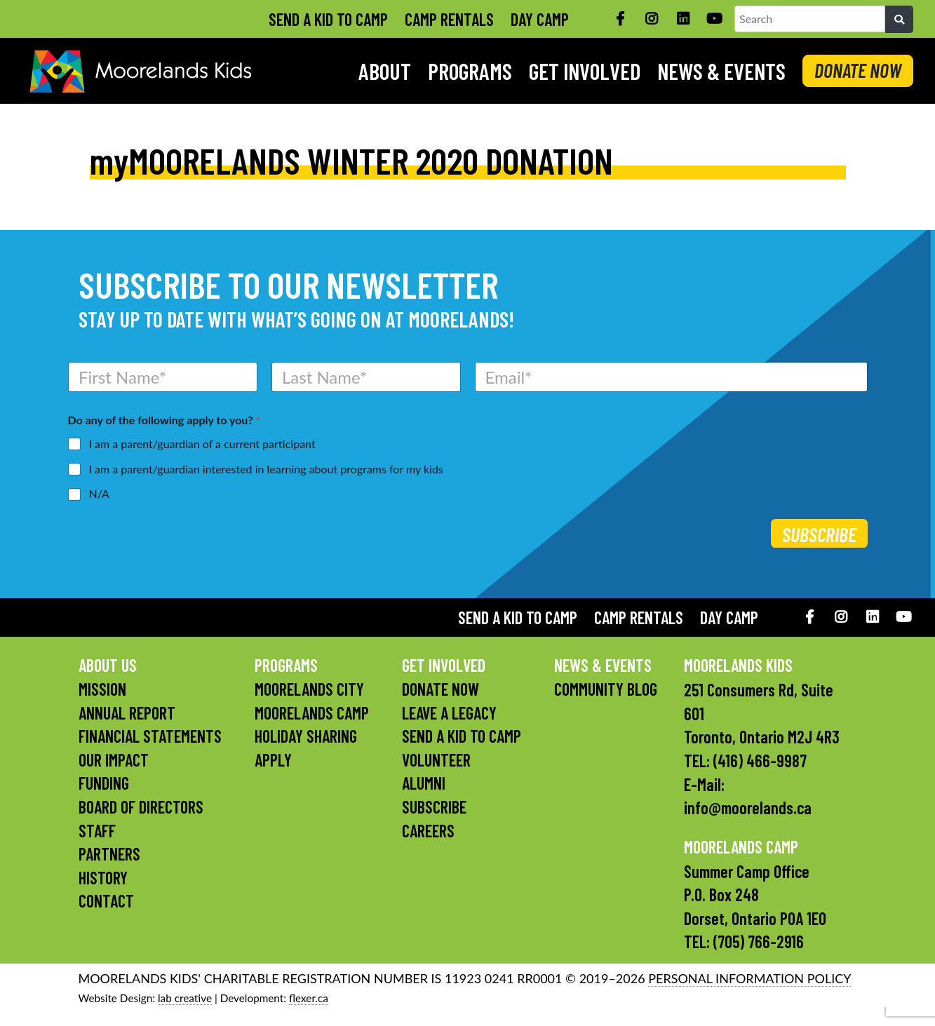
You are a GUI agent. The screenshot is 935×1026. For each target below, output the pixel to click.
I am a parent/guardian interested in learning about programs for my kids (266, 468)
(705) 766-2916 (758, 941)
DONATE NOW (857, 70)
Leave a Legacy (449, 713)
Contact (106, 901)
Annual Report (127, 713)
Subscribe (819, 534)
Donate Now (440, 689)
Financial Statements (150, 736)
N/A (99, 493)
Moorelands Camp (312, 713)
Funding (104, 783)
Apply (273, 760)
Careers (428, 831)
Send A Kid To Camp (328, 19)
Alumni (423, 783)
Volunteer (436, 760)
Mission (102, 689)
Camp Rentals (449, 19)
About (384, 71)
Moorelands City (309, 689)
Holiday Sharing (306, 736)
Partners (109, 854)
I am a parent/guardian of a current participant (202, 443)
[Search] (899, 20)
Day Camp (540, 19)
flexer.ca (308, 998)
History (103, 878)
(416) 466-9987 (760, 760)
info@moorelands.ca (748, 807)
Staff (97, 831)
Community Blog (605, 689)
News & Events (721, 71)
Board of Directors (141, 807)
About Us (108, 665)
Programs (470, 71)
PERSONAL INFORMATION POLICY (749, 978)
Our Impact (114, 760)
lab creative (185, 998)
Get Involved (584, 71)
